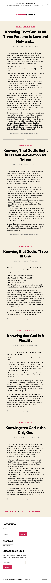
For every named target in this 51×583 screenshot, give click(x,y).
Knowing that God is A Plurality (25, 338)
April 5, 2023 (24, 345)
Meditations (26, 26)
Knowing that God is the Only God (25, 430)
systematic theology (19, 133)
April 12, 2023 (24, 261)
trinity (37, 133)
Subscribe (7, 567)
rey (17, 46)
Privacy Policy (28, 579)
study (33, 26)
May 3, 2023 (24, 46)
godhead (18, 26)
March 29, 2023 (24, 437)
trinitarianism (32, 133)
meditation (11, 133)
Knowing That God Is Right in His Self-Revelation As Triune (25, 155)
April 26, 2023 (24, 165)
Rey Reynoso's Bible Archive (25, 3)
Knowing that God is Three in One (25, 254)
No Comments (34, 46)
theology (26, 133)
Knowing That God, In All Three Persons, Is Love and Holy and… (25, 36)
